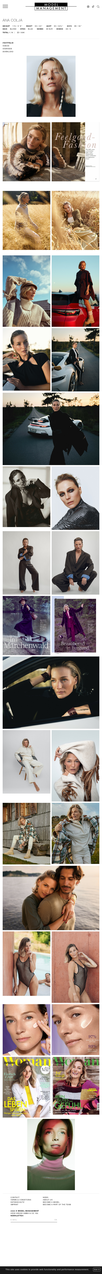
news (45, 274)
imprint (14, 282)
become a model (51, 279)
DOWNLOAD (8, 52)
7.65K (21, 33)
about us (48, 277)
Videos (6, 46)
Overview (7, 49)
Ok (55, 297)
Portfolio (8, 43)
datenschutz (17, 279)
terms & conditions (21, 277)
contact (15, 274)
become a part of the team (57, 282)
